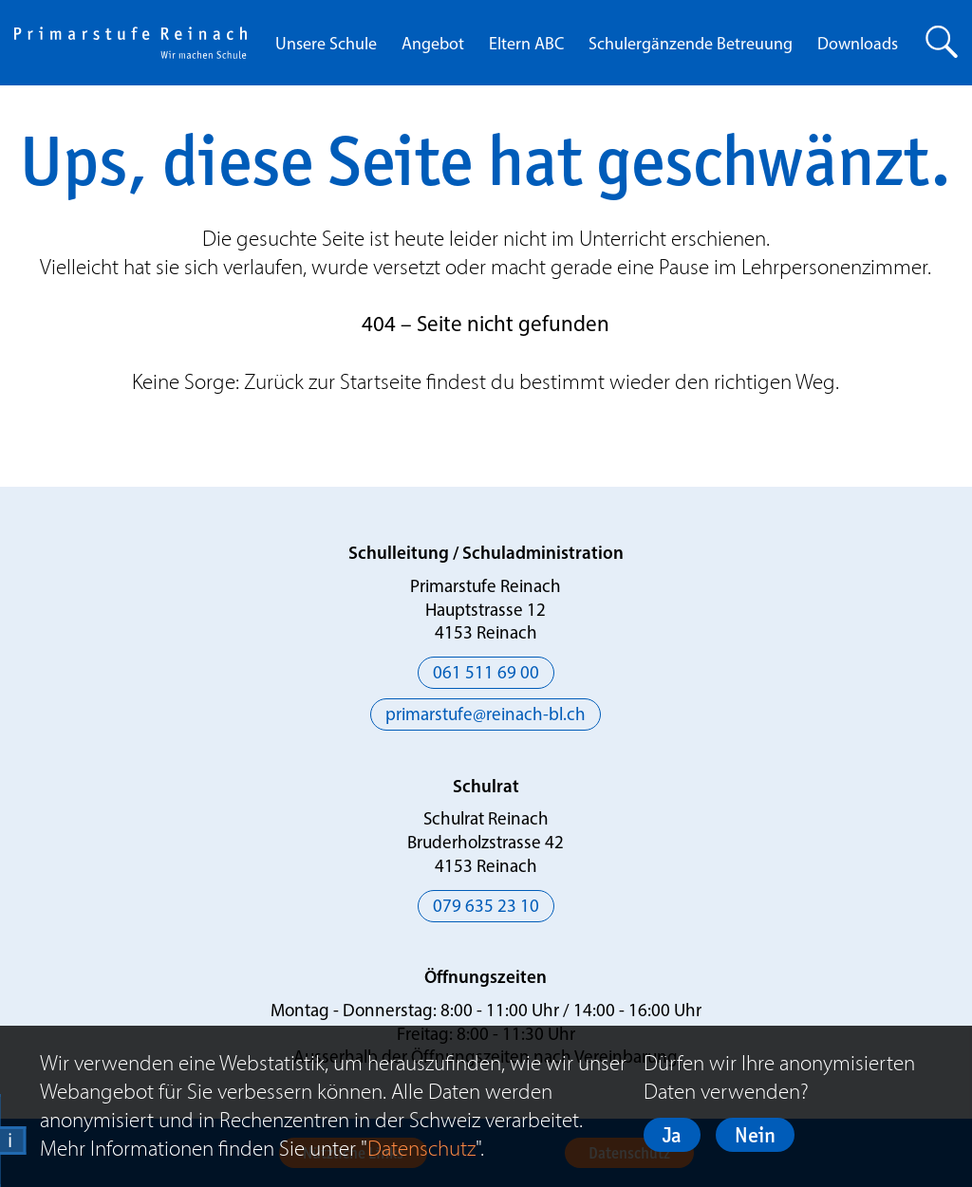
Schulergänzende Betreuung (691, 45)
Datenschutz (421, 1148)
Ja (672, 1135)
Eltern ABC (526, 45)
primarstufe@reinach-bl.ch (485, 716)
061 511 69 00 (486, 674)
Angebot (433, 45)
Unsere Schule (326, 45)
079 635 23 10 (486, 908)
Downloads (857, 45)
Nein (755, 1135)
